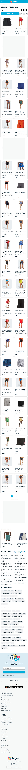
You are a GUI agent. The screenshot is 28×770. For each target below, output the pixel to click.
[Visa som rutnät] (21, 10)
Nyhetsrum (3, 738)
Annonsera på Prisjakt (6, 720)
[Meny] (2, 2)
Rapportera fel (14, 499)
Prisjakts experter (5, 699)
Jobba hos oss (4, 736)
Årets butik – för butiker (7, 722)
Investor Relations (5, 740)
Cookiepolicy (4, 747)
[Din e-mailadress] (14, 668)
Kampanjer (3, 708)
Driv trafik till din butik (6, 718)
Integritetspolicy (5, 750)
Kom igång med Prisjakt (7, 693)
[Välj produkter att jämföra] (22, 13)
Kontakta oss (4, 734)
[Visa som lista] (24, 10)
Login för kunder (5, 724)
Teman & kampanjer (6, 702)
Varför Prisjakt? (4, 715)
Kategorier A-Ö (4, 706)
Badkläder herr (5, 4)
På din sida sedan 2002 (7, 695)
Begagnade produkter (6, 710)
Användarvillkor (5, 745)
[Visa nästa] (16, 496)
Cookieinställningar (6, 752)
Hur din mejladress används (8, 675)
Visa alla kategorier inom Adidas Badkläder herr (19, 552)
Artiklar (3, 697)
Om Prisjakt (4, 729)
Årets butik (3, 704)
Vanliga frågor (4, 731)
